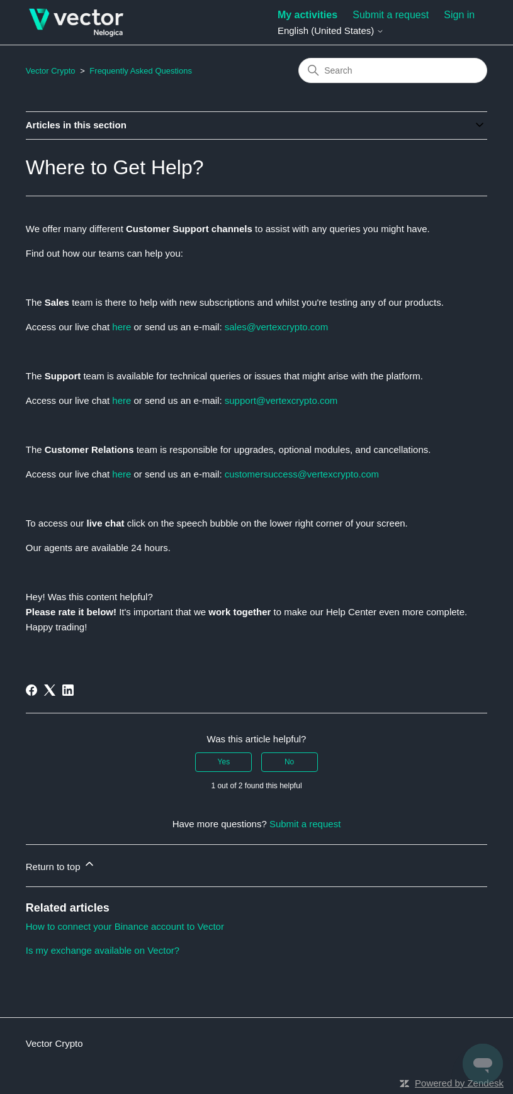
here (122, 326)
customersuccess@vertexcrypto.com (302, 474)
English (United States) (331, 30)
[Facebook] (31, 690)
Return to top (61, 864)
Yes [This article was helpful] (224, 761)
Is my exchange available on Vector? (102, 950)
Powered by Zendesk (459, 1083)
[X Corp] (49, 690)
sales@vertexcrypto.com (276, 326)
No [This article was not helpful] (289, 761)
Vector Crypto (51, 70)
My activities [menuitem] (307, 14)
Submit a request (390, 14)
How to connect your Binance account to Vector (125, 926)
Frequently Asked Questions (140, 70)
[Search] (392, 70)
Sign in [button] (459, 14)
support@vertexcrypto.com (281, 400)
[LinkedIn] (68, 690)
